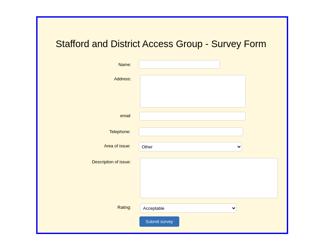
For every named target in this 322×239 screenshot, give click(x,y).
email (125, 115)
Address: (122, 78)
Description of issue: (111, 161)
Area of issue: (117, 145)
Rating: (124, 207)
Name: (125, 64)
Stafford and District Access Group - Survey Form (161, 44)
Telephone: (119, 131)
